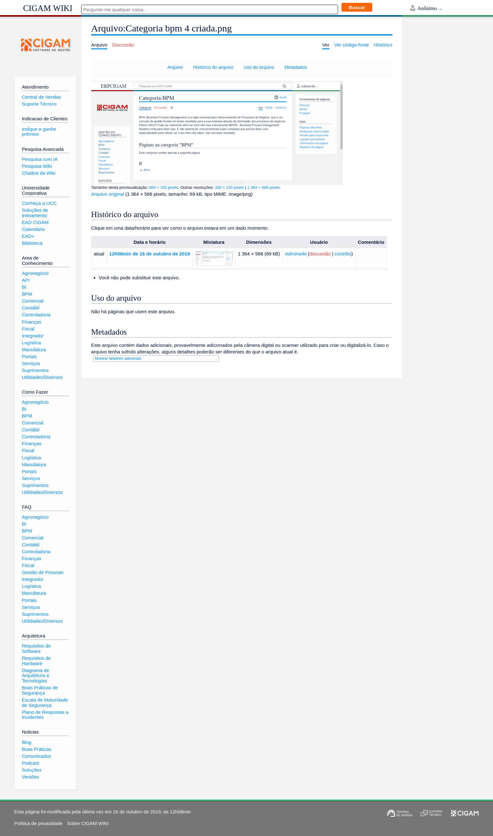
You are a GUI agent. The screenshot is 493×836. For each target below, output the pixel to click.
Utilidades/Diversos (42, 377)
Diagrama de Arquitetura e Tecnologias (35, 675)
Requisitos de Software (36, 648)
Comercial (32, 300)
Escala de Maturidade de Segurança (45, 702)
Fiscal (28, 328)
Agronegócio (35, 273)
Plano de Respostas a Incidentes (45, 714)
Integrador (32, 335)
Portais (29, 356)
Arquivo (175, 67)
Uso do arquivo (259, 67)
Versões (30, 776)
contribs (343, 253)
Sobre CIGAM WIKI (88, 823)
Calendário (33, 229)
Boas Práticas (36, 749)
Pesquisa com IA (40, 159)
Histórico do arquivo (213, 67)
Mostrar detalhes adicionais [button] (118, 358)
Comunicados (36, 756)
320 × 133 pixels (229, 187)
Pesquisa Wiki (37, 166)
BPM (27, 294)
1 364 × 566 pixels (263, 187)
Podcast (30, 763)
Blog (26, 742)
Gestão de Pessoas (43, 572)
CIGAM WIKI (48, 8)
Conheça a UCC (39, 203)
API (25, 280)
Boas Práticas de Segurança (40, 690)
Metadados (296, 67)
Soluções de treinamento (35, 212)
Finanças (31, 322)
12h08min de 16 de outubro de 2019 (149, 253)
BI (24, 287)
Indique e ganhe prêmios (39, 131)
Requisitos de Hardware (36, 660)
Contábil (30, 307)
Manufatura (34, 349)
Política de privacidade (38, 823)
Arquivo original (107, 194)
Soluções (31, 770)
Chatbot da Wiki (38, 173)
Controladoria (36, 314)
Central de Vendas (41, 97)
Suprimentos (35, 370)
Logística (31, 342)
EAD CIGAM (35, 222)
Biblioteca (32, 243)
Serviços (31, 363)
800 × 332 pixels (163, 187)
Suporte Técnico (39, 104)
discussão (320, 253)
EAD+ (28, 236)
